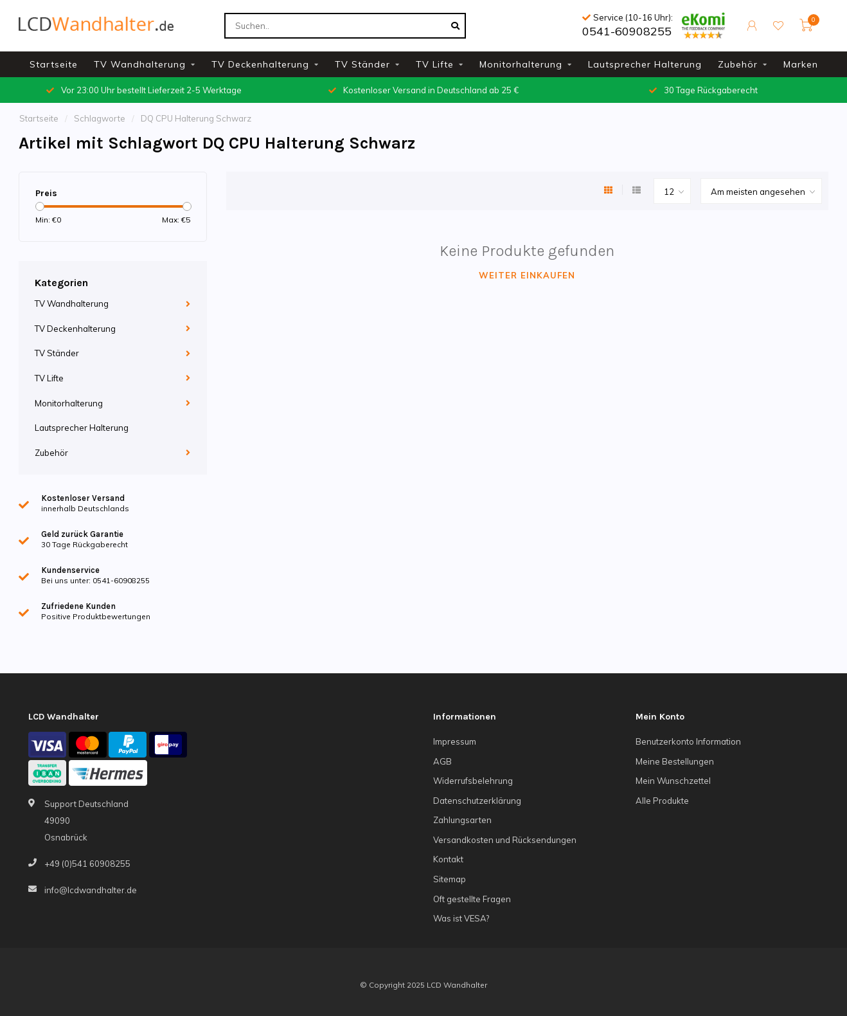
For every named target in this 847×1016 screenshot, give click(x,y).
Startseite (54, 64)
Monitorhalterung (520, 64)
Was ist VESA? (461, 918)
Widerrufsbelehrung (473, 781)
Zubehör (738, 64)
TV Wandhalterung (140, 64)
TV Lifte (435, 64)
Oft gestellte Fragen (472, 899)
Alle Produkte (662, 800)
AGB (442, 761)
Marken (800, 64)
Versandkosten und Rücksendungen (504, 840)
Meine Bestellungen (675, 761)
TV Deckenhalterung (260, 64)
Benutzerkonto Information (688, 741)
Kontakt (448, 859)
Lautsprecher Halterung (645, 64)
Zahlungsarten (462, 820)
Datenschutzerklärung (477, 800)
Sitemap (449, 879)
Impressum (454, 741)
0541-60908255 (627, 31)
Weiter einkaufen (527, 275)
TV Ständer (362, 64)
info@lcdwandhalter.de (90, 890)
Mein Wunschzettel (673, 781)
